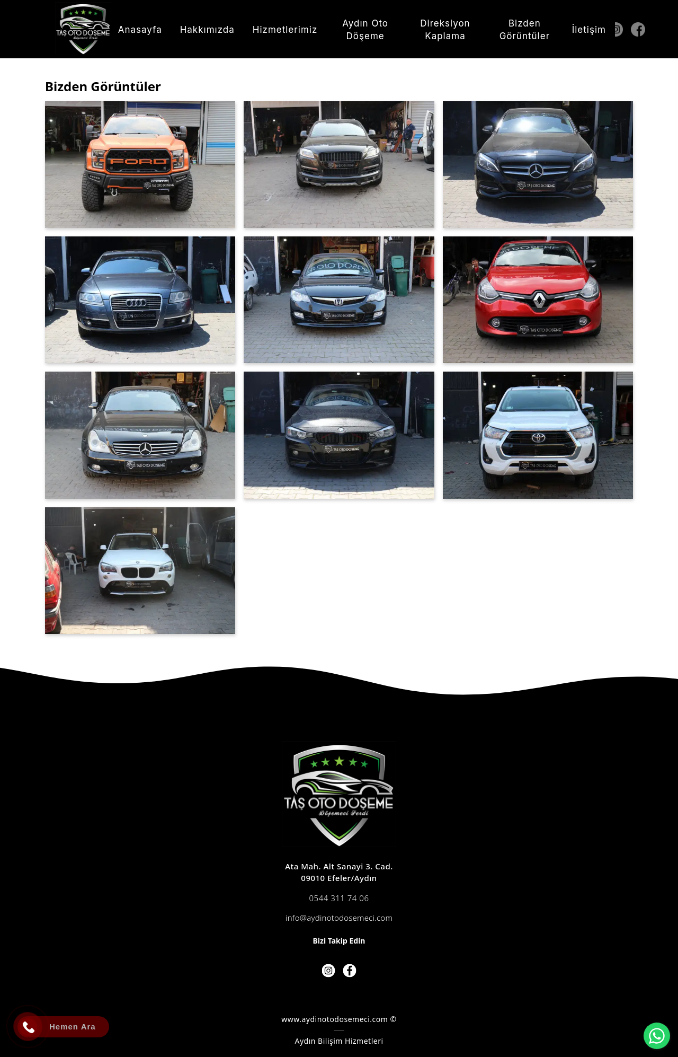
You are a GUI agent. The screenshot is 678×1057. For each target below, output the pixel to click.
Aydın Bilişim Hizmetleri (339, 1041)
